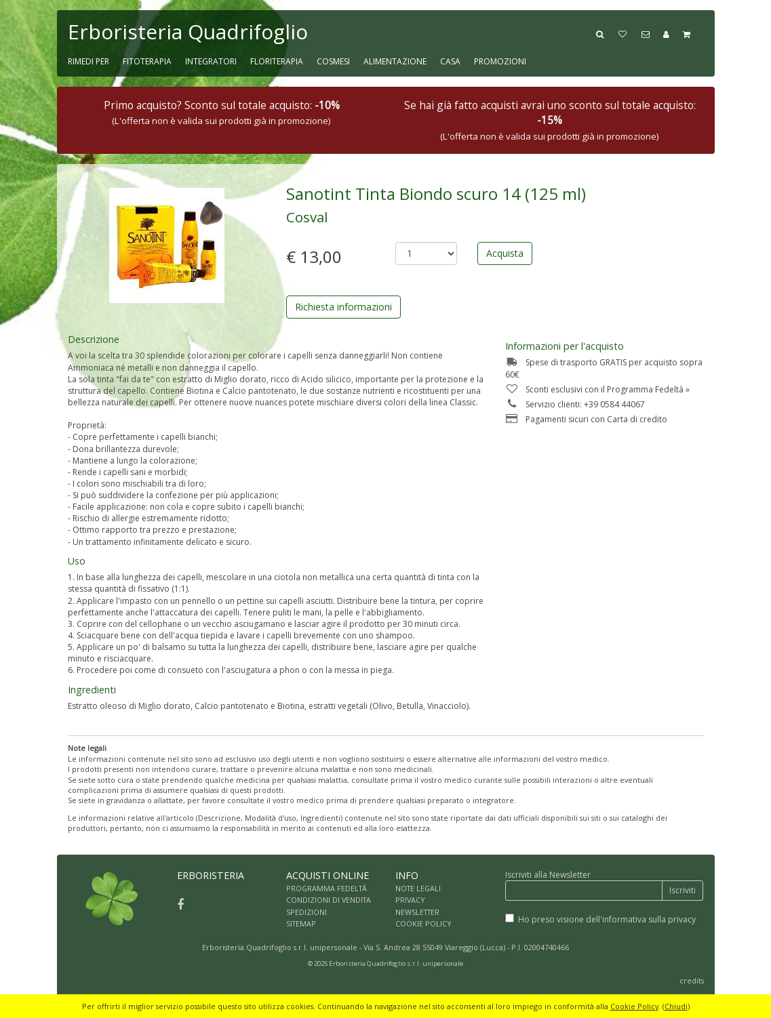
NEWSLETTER (417, 912)
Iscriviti (682, 890)
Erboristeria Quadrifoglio (188, 31)
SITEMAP (301, 923)
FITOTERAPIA (147, 61)
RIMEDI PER (88, 61)
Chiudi (676, 1006)
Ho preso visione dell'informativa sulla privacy (607, 919)
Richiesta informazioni (343, 306)
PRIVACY (410, 900)
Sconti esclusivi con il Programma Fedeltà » (597, 389)
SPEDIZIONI (306, 912)
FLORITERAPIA (276, 61)
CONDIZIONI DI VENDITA (328, 900)
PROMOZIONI (500, 61)
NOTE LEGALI (418, 888)
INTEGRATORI (211, 61)
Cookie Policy (634, 1006)
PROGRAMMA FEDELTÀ (326, 888)
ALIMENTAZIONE (395, 61)
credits (691, 980)
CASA (450, 61)
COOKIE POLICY (423, 923)
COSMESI (333, 61)
